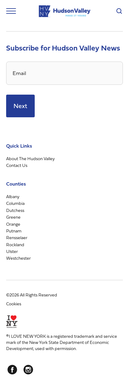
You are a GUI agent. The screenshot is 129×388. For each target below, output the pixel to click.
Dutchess (15, 210)
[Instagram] (28, 370)
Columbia (15, 203)
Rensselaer (16, 237)
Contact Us (16, 165)
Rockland (15, 244)
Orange (13, 224)
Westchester (18, 258)
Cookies (13, 303)
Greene (13, 217)
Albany (12, 196)
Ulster (12, 251)
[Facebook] (12, 370)
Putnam (14, 231)
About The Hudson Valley (30, 158)
